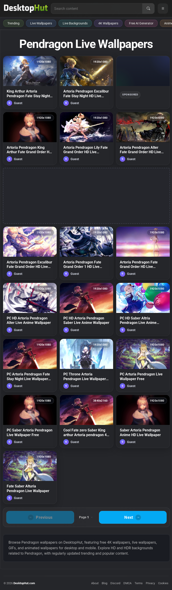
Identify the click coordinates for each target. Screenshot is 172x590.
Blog (104, 583)
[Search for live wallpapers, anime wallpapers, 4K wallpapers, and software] (96, 8)
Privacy (150, 583)
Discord (115, 583)
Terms (139, 583)
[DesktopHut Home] (26, 8)
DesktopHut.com (24, 583)
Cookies (163, 583)
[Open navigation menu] (163, 8)
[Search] (148, 8)
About (95, 583)
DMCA (127, 583)
